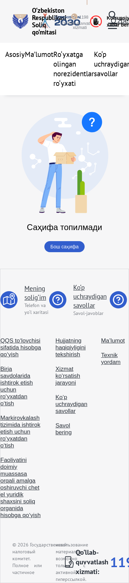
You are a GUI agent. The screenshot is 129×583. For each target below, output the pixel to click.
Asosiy (15, 54)
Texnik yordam (111, 358)
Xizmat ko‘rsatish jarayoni (67, 376)
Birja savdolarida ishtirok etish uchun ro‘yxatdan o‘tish (16, 386)
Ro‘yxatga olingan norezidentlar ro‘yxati (73, 69)
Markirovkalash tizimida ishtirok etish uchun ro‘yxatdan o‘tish (20, 432)
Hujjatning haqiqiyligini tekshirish (70, 347)
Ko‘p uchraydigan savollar (90, 296)
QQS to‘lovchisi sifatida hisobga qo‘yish (20, 347)
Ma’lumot (39, 54)
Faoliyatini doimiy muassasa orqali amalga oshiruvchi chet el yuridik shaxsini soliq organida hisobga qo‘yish (20, 487)
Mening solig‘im (35, 293)
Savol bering (63, 429)
